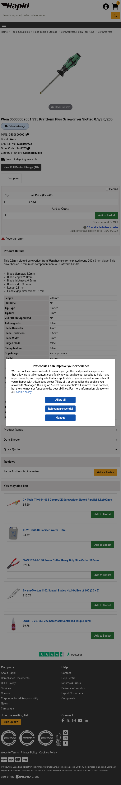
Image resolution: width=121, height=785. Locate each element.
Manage (60, 417)
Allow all (60, 399)
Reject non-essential (60, 408)
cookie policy (23, 392)
